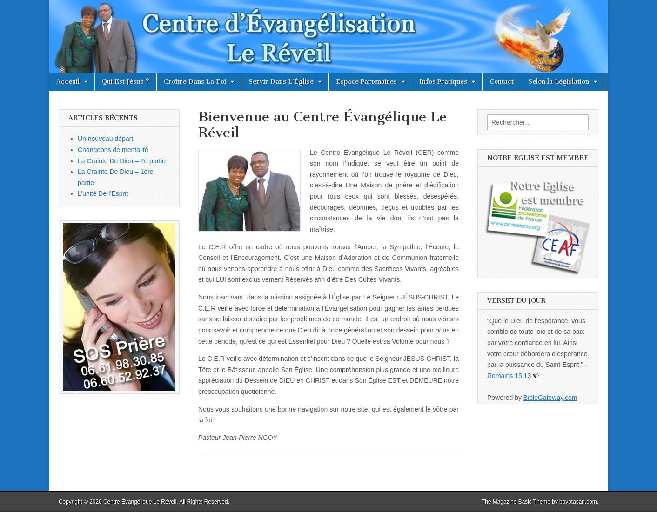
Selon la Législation (558, 82)
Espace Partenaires (366, 82)
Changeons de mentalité (113, 149)
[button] (249, 191)
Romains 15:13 (509, 375)
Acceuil (68, 82)
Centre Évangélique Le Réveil (139, 502)
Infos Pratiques (443, 82)
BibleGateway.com (550, 397)
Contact (501, 82)
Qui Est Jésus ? (125, 82)
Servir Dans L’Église (281, 82)
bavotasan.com (578, 502)
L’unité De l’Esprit (103, 193)
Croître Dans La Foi (195, 82)
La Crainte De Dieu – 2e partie (122, 161)
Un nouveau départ (105, 138)
